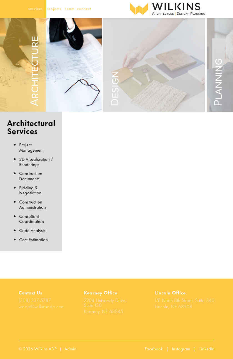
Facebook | (158, 348)
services (35, 8)
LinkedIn (206, 348)
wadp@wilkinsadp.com (41, 306)
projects (53, 8)
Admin (70, 348)
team (69, 8)
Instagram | (185, 348)
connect (84, 8)
